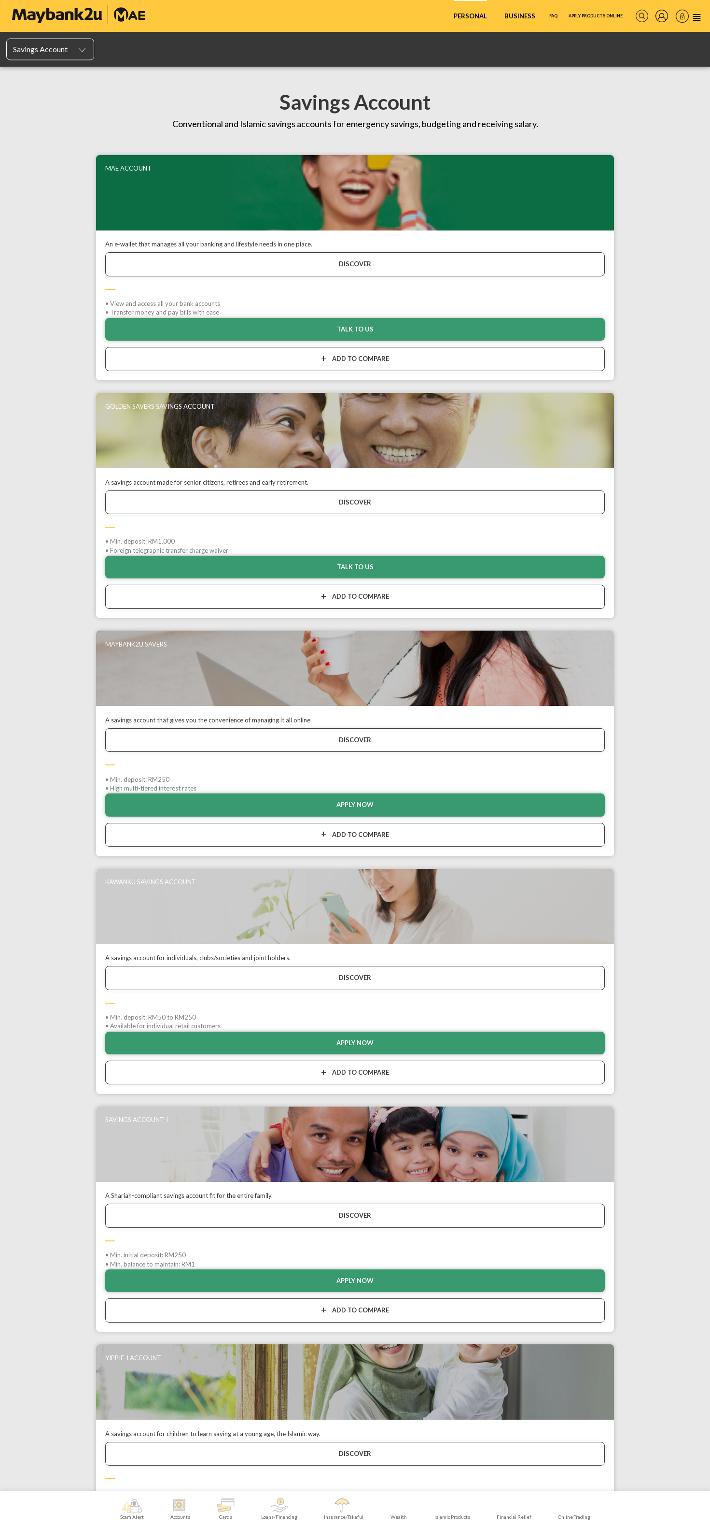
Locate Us (24, 1278)
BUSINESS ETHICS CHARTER (339, 1383)
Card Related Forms (154, 1148)
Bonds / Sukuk (494, 1180)
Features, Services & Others (48, 1138)
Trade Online (149, 1234)
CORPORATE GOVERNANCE (438, 1383)
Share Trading (493, 1128)
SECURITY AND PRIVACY (532, 1383)
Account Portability (36, 1148)
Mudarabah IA (29, 1128)
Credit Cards (144, 1096)
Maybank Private (155, 1275)
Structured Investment (505, 1191)
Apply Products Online (573, 16)
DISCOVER (93, 273)
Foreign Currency (499, 1211)
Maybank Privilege (158, 1254)
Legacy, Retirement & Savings (397, 1138)
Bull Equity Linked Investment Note (521, 1201)
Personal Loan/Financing (275, 1117)
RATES (163, 1383)
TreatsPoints (144, 1128)
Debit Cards (143, 1107)
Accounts (109, 1040)
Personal (422, 16)
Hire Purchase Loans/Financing (284, 1107)
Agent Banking (634, 1128)
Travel (368, 1107)
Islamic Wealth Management (513, 1096)
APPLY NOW (442, 371)
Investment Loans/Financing (280, 1138)
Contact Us (26, 1268)
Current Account (33, 1107)
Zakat (622, 1159)
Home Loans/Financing (274, 1128)
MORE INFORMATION (355, 1401)
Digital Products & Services (650, 1096)
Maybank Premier (156, 1265)
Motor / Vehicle (380, 1096)
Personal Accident (383, 1117)
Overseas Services (639, 1138)
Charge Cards (145, 1117)
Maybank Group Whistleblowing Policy (61, 1320)
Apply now (616, 371)
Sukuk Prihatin (494, 1117)
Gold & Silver (492, 1138)
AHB (482, 1159)
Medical (370, 1148)
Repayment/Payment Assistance (286, 1096)
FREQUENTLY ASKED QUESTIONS (88, 1383)
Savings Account (180, 1040)
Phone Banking (634, 1117)
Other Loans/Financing (273, 1159)
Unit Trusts (490, 1169)
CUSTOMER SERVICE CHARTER (236, 1383)
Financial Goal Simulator (507, 1107)
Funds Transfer (635, 1148)
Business (471, 16)
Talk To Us (268, 371)
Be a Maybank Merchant (646, 1180)
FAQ (510, 16)
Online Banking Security (42, 1289)
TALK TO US (93, 371)
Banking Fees (29, 1299)
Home (57, 1040)
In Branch (627, 1107)
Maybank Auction (34, 1309)
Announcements (34, 1257)
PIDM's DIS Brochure (39, 1159)
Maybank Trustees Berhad (171, 1286)
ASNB (483, 1148)
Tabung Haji (629, 1169)
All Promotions (31, 1247)
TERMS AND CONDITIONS (623, 1383)
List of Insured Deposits (42, 1169)
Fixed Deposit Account (41, 1117)
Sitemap (22, 1331)
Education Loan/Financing (277, 1148)
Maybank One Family (160, 1244)
